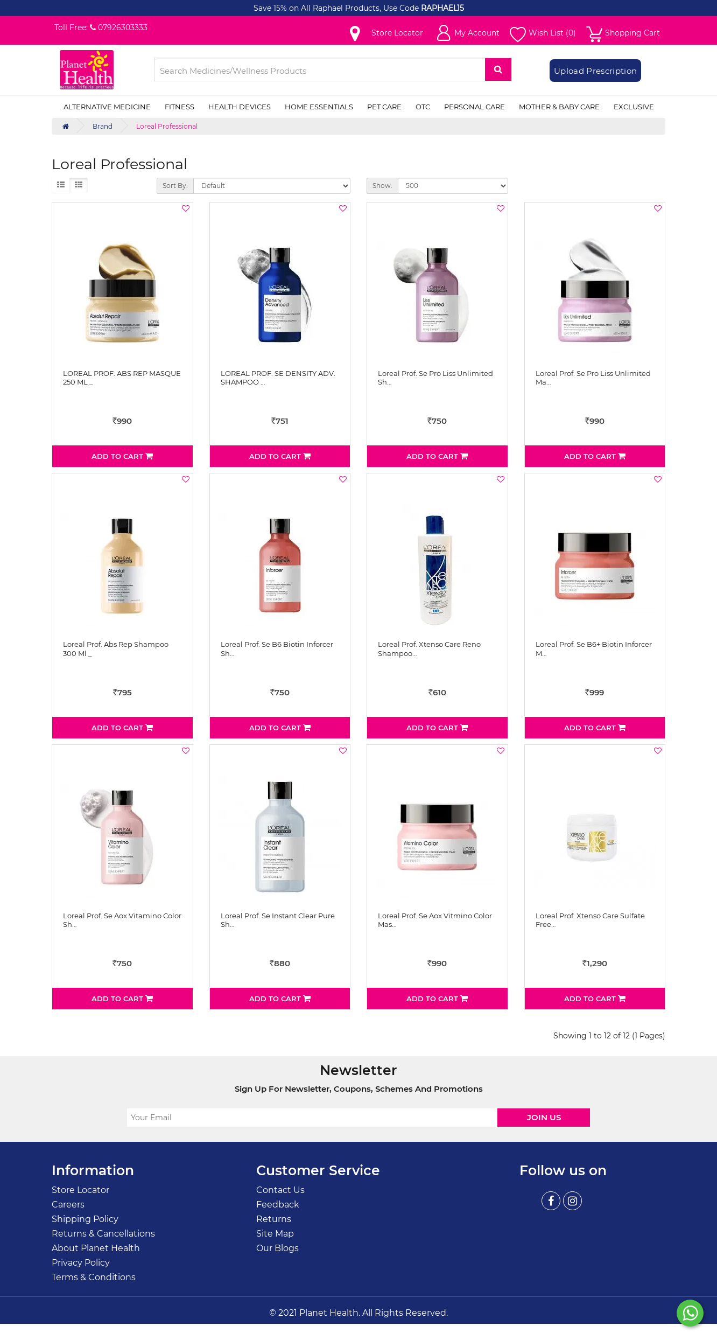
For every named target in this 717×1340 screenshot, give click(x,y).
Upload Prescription (595, 71)
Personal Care (474, 106)
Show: (382, 186)
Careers (68, 1204)
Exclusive (634, 106)
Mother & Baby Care (559, 106)
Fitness (179, 106)
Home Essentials (319, 106)
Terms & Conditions (94, 1277)
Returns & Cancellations (103, 1234)
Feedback (277, 1204)
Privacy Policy (81, 1263)
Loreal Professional (167, 126)
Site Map (275, 1234)
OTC (423, 106)
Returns (273, 1219)
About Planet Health (96, 1248)
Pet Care (384, 106)
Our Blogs (277, 1248)
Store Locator (80, 1190)
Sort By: (175, 186)
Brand (103, 126)
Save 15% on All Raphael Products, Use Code (337, 8)
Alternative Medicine (107, 106)
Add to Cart (122, 456)
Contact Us (280, 1190)
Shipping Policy (85, 1219)
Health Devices (239, 106)
